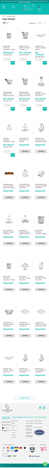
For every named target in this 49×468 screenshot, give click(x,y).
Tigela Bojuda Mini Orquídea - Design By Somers (41, 186)
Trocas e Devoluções (29, 430)
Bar (13, 428)
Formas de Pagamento (29, 426)
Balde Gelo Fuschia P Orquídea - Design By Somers (9, 49)
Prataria (14, 426)
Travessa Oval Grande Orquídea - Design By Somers (25, 325)
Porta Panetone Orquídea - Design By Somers (25, 186)
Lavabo (14, 435)
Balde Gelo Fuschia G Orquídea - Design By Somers (41, 233)
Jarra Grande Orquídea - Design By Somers (41, 278)
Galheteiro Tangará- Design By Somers (40, 94)
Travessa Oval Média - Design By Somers (41, 48)
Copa (13, 433)
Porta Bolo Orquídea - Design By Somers (25, 278)
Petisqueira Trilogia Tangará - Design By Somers (25, 232)
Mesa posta (15, 421)
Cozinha (14, 430)
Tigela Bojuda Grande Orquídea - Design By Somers (9, 325)
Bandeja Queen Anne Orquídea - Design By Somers (9, 186)
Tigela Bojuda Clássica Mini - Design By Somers (9, 94)
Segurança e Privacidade (29, 436)
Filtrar (6, 23)
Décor (13, 423)
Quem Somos (38, 421)
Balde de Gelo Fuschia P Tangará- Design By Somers (24, 95)
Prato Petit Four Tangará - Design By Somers (8, 232)
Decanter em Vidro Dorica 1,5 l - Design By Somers (41, 140)
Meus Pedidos (29, 423)
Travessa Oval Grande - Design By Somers (8, 370)
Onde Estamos (38, 423)
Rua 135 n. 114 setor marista (6, 434)
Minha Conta (29, 421)
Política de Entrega (29, 433)
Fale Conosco (6, 430)
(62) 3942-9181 (6, 423)
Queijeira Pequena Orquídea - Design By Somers (9, 141)
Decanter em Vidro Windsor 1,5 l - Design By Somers (25, 371)
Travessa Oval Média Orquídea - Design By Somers (41, 324)
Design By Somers (12, 16)
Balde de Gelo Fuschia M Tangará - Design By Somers (24, 49)
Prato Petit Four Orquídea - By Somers (24, 140)
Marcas (14, 437)
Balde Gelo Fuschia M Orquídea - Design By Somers (9, 279)
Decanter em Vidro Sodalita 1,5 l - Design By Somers (41, 371)
